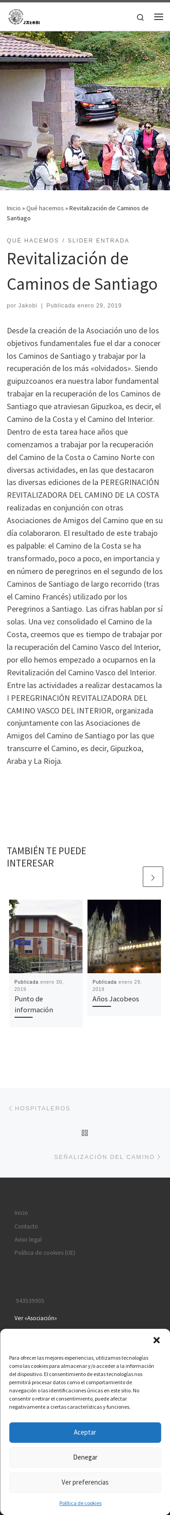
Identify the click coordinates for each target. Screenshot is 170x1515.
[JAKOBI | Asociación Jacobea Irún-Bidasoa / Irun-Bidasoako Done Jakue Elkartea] (25, 15)
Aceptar (85, 1432)
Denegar (85, 1457)
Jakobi (28, 305)
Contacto (26, 1226)
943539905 (29, 1301)
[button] (156, 1340)
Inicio (14, 208)
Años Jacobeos (115, 998)
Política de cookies (80, 1503)
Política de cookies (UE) (45, 1253)
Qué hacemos (45, 208)
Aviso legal (28, 1239)
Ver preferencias (85, 1482)
